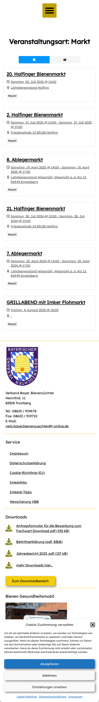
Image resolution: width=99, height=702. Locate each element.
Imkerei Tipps (21, 492)
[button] (93, 625)
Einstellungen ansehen (49, 687)
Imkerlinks (18, 482)
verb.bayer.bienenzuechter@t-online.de (37, 426)
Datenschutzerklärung (52, 696)
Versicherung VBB (24, 502)
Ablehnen (49, 675)
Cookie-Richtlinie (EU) (27, 473)
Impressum (75, 696)
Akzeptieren (49, 664)
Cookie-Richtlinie (27, 696)
